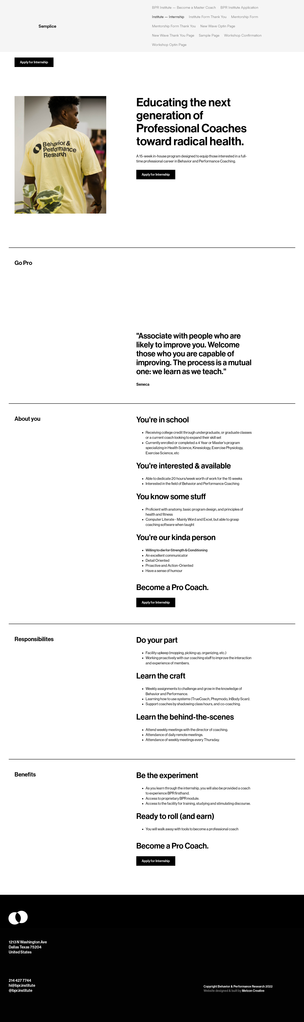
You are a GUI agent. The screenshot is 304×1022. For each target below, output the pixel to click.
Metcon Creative (253, 991)
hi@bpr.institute (22, 985)
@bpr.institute (20, 990)
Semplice (47, 26)
